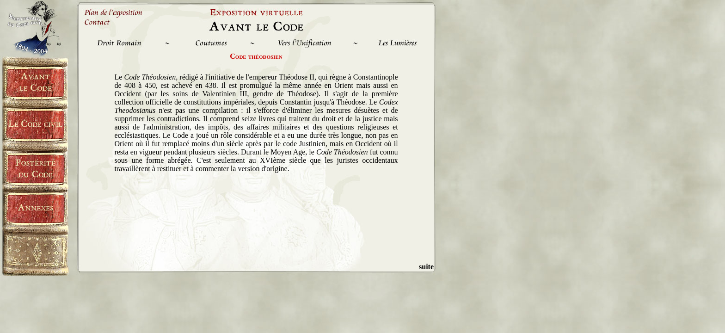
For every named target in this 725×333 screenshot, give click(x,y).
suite (426, 267)
